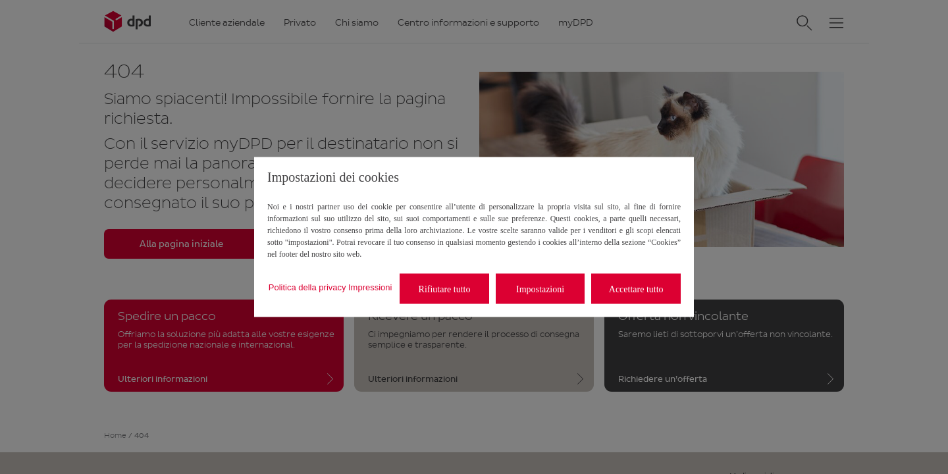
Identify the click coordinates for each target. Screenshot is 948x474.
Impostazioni (540, 289)
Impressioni (370, 287)
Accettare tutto (636, 289)
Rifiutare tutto (445, 289)
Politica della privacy (307, 287)
